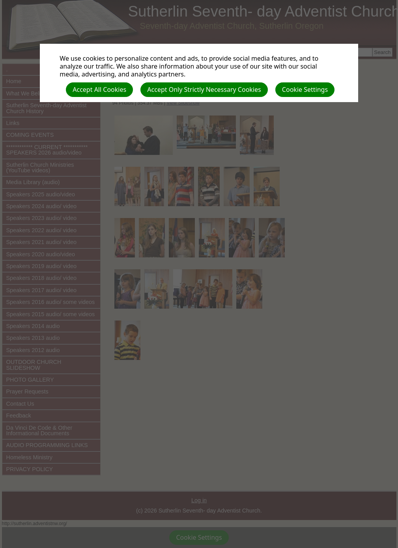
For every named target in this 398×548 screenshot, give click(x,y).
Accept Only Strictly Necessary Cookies (204, 89)
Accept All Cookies (99, 89)
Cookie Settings (305, 89)
